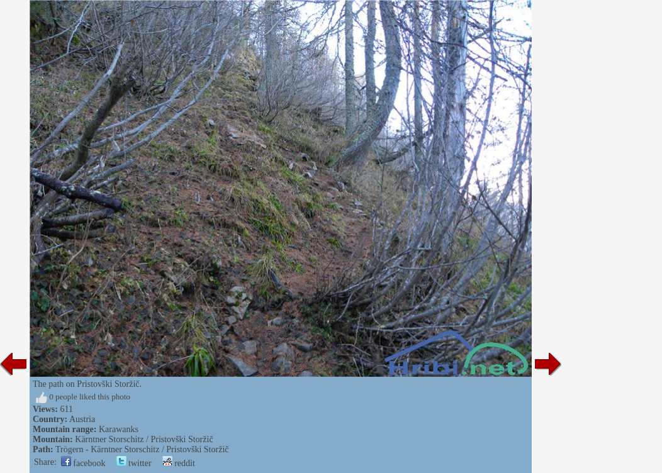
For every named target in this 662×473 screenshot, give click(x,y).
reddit (178, 463)
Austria (82, 419)
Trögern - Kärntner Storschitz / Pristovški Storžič (142, 449)
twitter (134, 463)
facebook (83, 463)
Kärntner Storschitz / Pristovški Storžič (144, 439)
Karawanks (118, 429)
